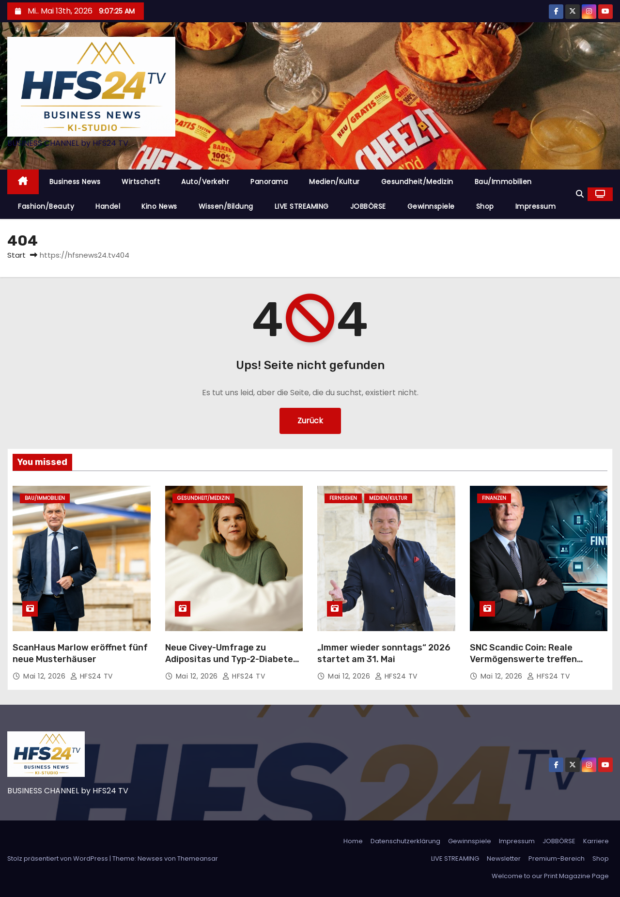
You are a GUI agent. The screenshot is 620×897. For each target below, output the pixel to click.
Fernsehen (343, 498)
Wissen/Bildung (226, 206)
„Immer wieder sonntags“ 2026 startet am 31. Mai (383, 653)
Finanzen (494, 498)
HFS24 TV (91, 676)
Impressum (535, 206)
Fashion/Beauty (46, 206)
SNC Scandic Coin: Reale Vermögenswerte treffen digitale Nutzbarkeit (523, 659)
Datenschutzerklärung (405, 841)
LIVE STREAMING (302, 206)
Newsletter (504, 858)
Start (16, 255)
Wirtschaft (141, 181)
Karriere (596, 841)
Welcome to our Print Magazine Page (550, 876)
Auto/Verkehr (205, 181)
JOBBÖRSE (368, 206)
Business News (75, 181)
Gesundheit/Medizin (417, 181)
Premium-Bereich (556, 858)
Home (353, 841)
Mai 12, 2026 (45, 676)
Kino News (159, 206)
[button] (580, 194)
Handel (107, 206)
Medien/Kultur (334, 181)
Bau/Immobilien (503, 181)
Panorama (269, 181)
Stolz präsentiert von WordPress (58, 858)
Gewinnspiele (431, 206)
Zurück (310, 420)
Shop (485, 206)
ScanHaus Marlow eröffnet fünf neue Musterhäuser (80, 653)
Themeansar (197, 858)
